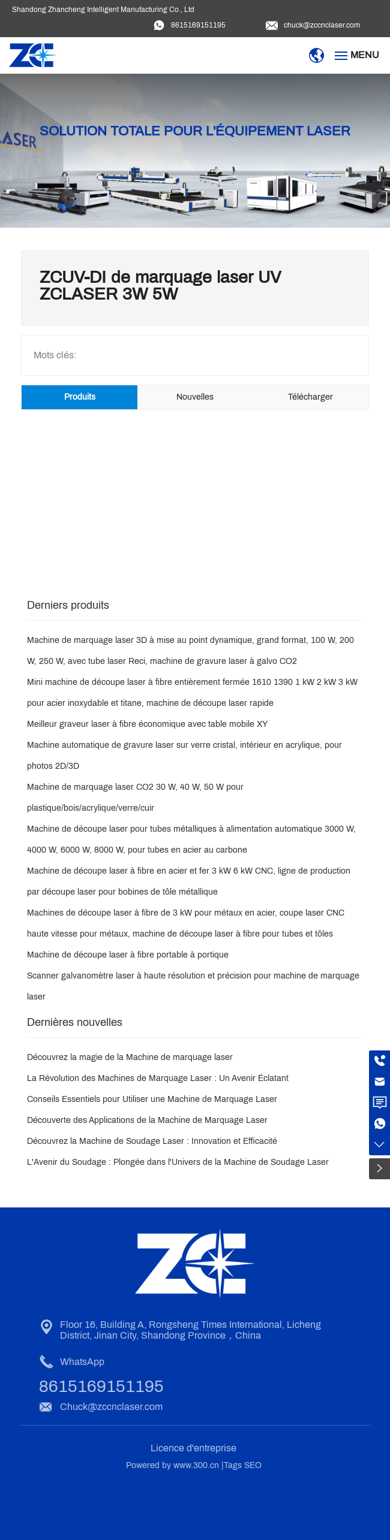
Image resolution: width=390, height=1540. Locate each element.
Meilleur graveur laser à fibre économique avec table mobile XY (147, 724)
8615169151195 (198, 25)
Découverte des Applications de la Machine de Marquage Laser (147, 1120)
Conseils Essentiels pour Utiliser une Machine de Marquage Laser (152, 1099)
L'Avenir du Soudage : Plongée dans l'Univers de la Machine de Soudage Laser (178, 1162)
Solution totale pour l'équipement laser (195, 131)
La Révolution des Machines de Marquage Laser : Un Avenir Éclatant (158, 1078)
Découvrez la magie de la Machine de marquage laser (130, 1057)
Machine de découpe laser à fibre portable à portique (128, 954)
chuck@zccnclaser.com (322, 25)
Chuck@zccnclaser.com (111, 1407)
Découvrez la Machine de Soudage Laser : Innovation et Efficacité (152, 1141)
